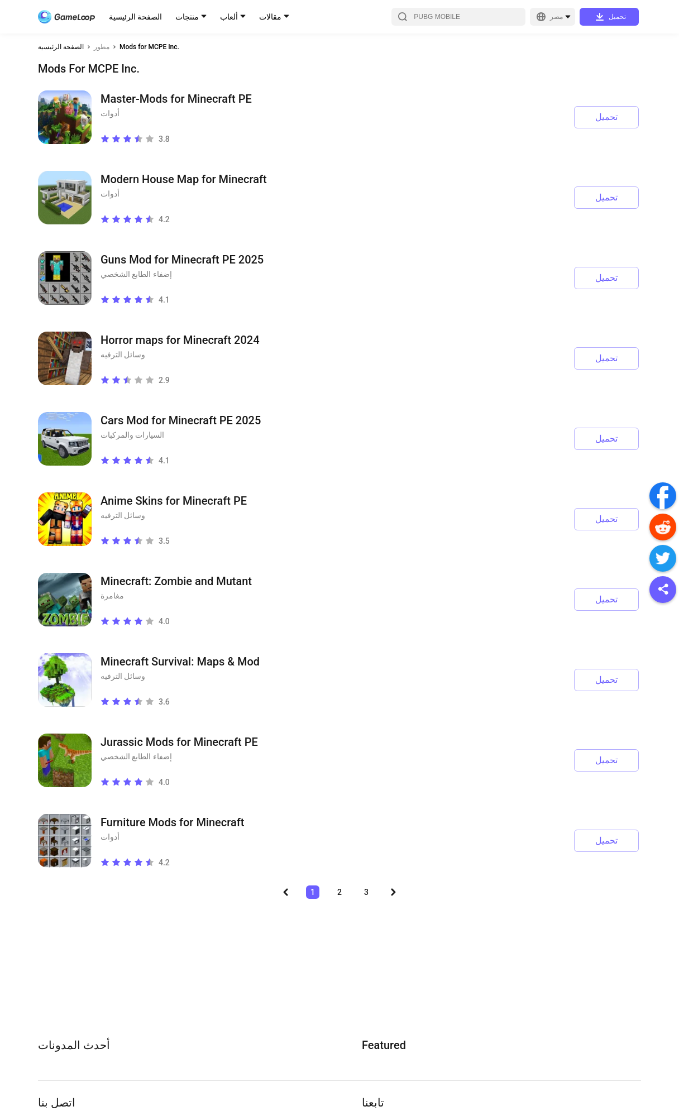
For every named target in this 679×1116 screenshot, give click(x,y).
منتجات (187, 16)
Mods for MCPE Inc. (149, 47)
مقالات (270, 16)
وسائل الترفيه (123, 354)
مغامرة (112, 595)
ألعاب (229, 16)
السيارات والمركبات (132, 434)
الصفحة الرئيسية (135, 16)
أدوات (110, 113)
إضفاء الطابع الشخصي (136, 274)
